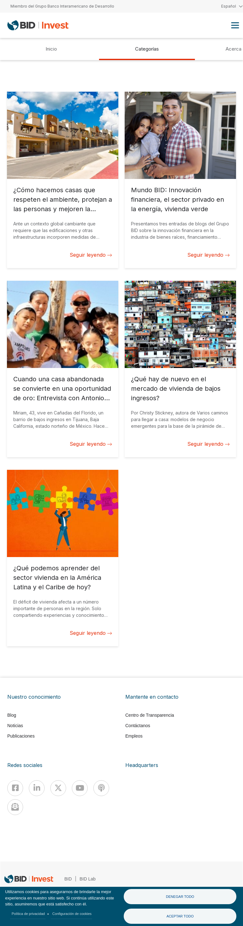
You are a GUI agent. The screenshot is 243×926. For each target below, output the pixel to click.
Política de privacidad (28, 914)
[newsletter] (15, 807)
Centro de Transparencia (149, 715)
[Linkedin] (37, 788)
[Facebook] (15, 788)
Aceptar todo (180, 916)
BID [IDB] (68, 878)
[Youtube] (80, 788)
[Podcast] (101, 788)
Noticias (15, 725)
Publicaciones (20, 736)
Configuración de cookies (71, 914)
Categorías (147, 49)
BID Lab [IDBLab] (88, 878)
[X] (58, 788)
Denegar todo (180, 896)
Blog (11, 715)
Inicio (51, 49)
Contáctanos (137, 725)
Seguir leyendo (91, 255)
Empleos (133, 736)
